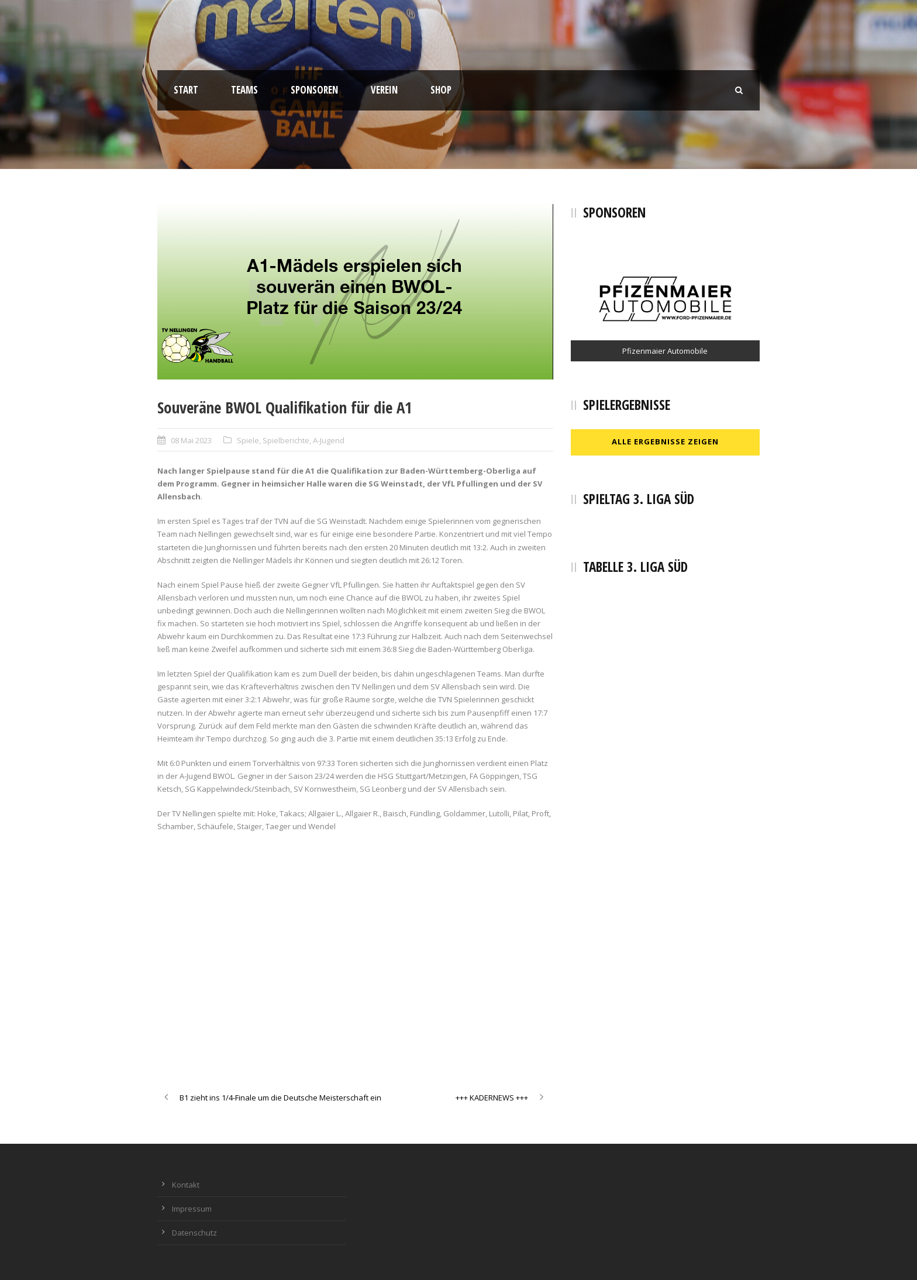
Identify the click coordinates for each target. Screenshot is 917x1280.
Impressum (192, 1208)
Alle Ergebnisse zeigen (665, 441)
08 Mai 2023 (191, 440)
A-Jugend (328, 440)
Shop (440, 89)
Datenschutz (194, 1232)
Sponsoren (314, 89)
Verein (384, 89)
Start (186, 89)
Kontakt (185, 1184)
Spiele (248, 440)
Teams (244, 89)
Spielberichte (286, 440)
